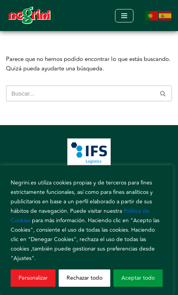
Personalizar (33, 278)
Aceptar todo (138, 278)
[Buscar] (80, 93)
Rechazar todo (84, 278)
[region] (86, 230)
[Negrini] (29, 16)
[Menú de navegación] (124, 15)
